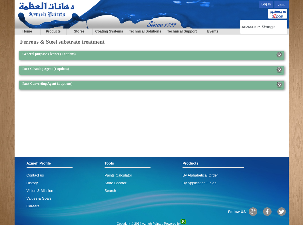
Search (110, 190)
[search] (257, 26)
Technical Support (182, 31)
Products (53, 31)
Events (212, 31)
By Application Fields (199, 183)
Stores (79, 31)
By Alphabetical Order (200, 175)
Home (27, 31)
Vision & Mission (40, 190)
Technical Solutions (145, 31)
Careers (33, 206)
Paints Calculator (118, 175)
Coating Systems (109, 31)
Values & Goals (39, 198)
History (32, 183)
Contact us (35, 175)
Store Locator (116, 183)
